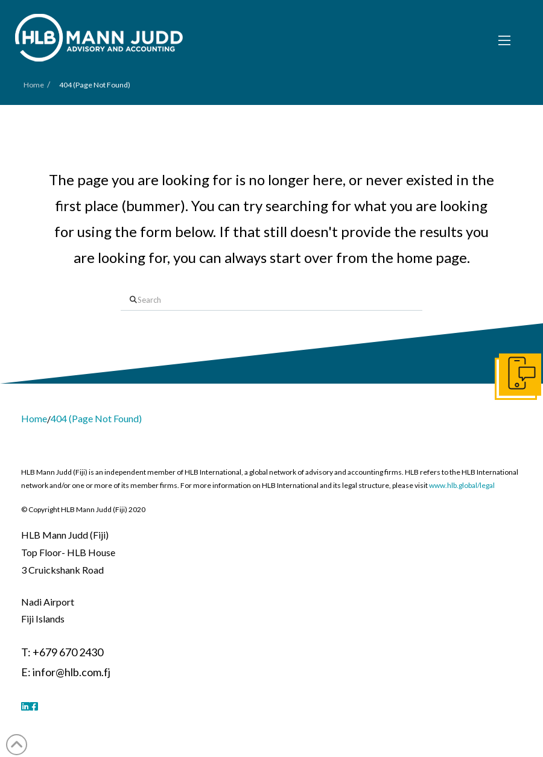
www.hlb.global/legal (462, 485)
